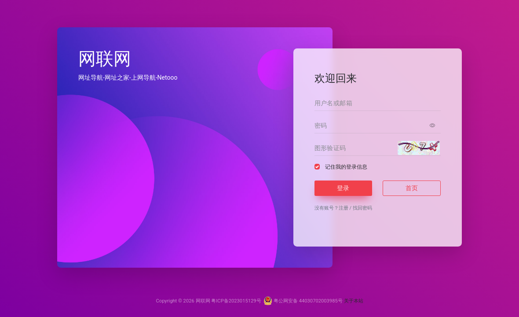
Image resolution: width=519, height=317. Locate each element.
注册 (343, 208)
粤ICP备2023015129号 (236, 301)
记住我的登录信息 (346, 167)
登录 (343, 188)
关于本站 (353, 301)
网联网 (203, 301)
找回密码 (362, 208)
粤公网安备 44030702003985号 (303, 301)
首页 (412, 188)
